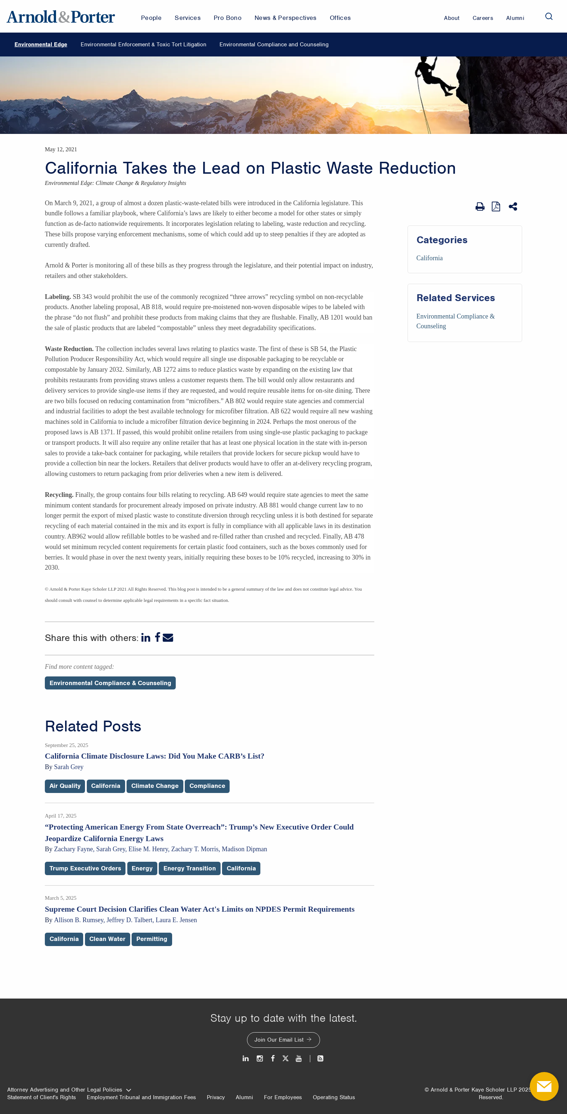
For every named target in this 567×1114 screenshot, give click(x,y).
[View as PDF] (496, 206)
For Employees (283, 1097)
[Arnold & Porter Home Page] (61, 16)
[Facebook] (157, 637)
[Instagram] (260, 1058)
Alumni (244, 1097)
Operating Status (334, 1097)
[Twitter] (285, 1058)
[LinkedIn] (146, 637)
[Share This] (513, 206)
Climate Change (155, 786)
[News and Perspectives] (317, 1058)
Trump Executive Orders (85, 868)
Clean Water (107, 939)
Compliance (207, 786)
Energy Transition (189, 868)
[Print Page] (480, 206)
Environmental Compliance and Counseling (274, 44)
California (430, 258)
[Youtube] (299, 1058)
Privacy (216, 1097)
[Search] (549, 16)
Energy (142, 868)
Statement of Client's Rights (41, 1097)
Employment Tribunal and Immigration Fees (141, 1097)
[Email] (168, 637)
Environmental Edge (40, 44)
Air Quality (65, 786)
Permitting (151, 939)
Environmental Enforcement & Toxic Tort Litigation (143, 44)
